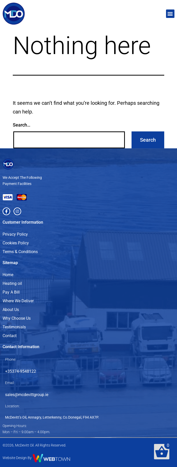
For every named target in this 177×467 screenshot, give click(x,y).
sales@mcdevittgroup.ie (26, 394)
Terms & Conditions (20, 251)
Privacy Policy (15, 234)
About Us (11, 309)
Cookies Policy (16, 243)
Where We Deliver (18, 300)
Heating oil (12, 283)
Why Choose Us (17, 318)
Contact (10, 335)
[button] (170, 13)
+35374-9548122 (20, 371)
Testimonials (14, 327)
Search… (21, 125)
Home (8, 274)
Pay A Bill (11, 292)
